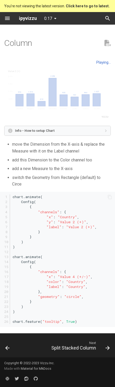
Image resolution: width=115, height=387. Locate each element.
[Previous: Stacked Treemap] (7, 347)
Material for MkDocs (36, 368)
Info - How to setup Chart (34, 131)
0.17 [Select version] (48, 18)
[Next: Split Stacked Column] (80, 347)
